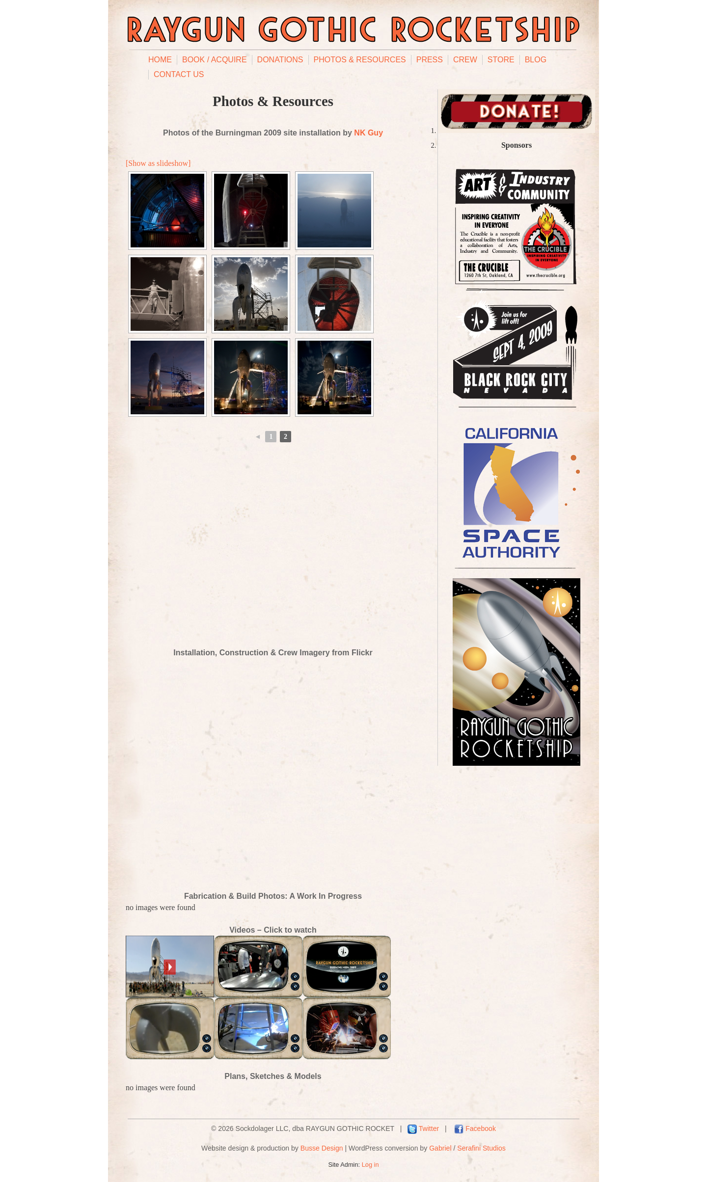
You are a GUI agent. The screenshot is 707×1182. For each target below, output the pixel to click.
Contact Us (179, 74)
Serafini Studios (481, 1148)
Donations (280, 59)
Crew (465, 59)
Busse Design (321, 1148)
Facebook (480, 1128)
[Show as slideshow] (158, 163)
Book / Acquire (214, 59)
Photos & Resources (360, 59)
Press (429, 59)
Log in (370, 1164)
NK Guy (368, 133)
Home (160, 59)
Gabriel (440, 1148)
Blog (535, 59)
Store (501, 59)
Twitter (429, 1128)
